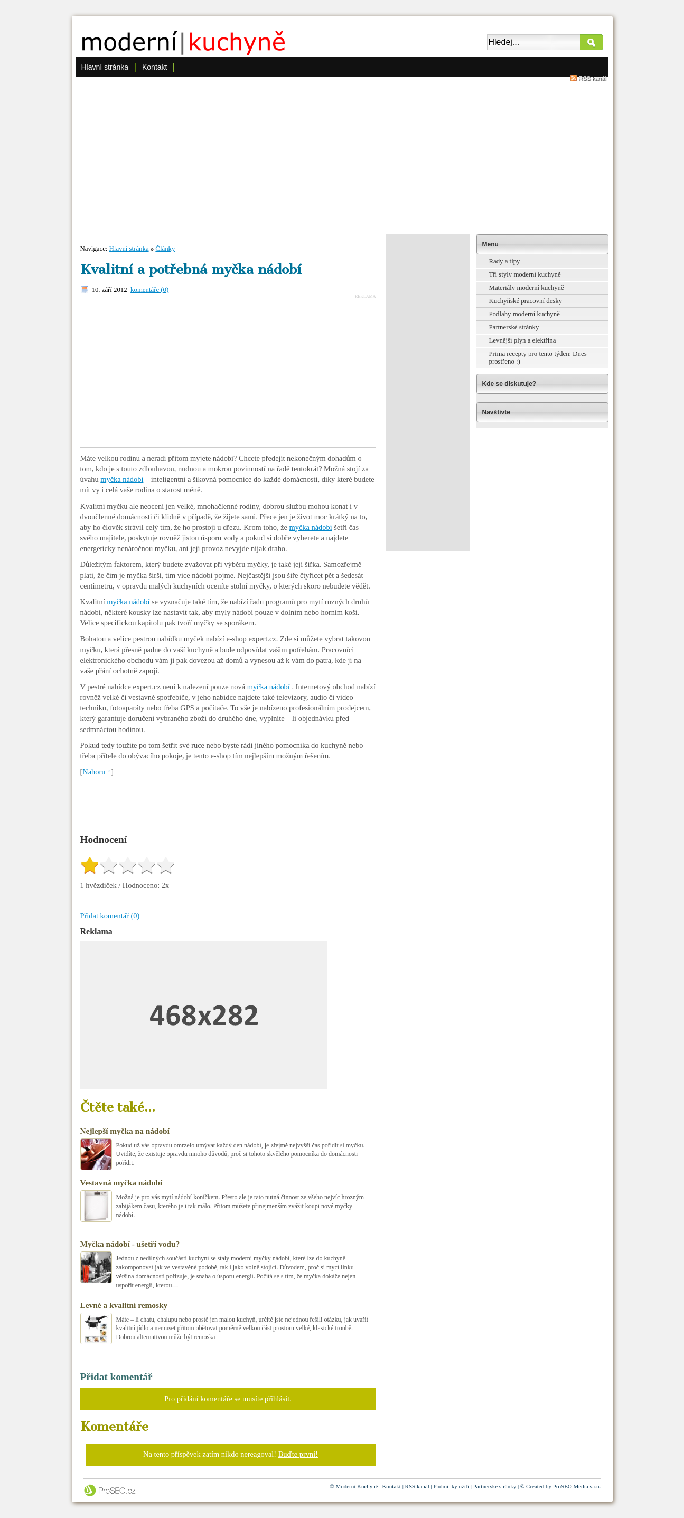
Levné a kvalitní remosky (124, 1305)
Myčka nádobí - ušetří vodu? (130, 1243)
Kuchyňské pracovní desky (526, 301)
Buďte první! (298, 1454)
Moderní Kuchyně (356, 1486)
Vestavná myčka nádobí (121, 1182)
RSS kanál (592, 78)
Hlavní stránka (104, 67)
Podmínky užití (451, 1486)
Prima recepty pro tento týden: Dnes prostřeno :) (538, 357)
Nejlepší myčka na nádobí (125, 1130)
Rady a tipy (504, 261)
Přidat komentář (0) (110, 916)
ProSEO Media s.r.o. (577, 1486)
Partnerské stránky (514, 327)
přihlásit (277, 1398)
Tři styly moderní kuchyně (525, 274)
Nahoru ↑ (96, 771)
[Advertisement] (342, 155)
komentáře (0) (149, 289)
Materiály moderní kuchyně (526, 287)
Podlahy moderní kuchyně (524, 314)
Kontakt (154, 67)
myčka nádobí (121, 479)
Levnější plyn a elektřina (522, 340)
